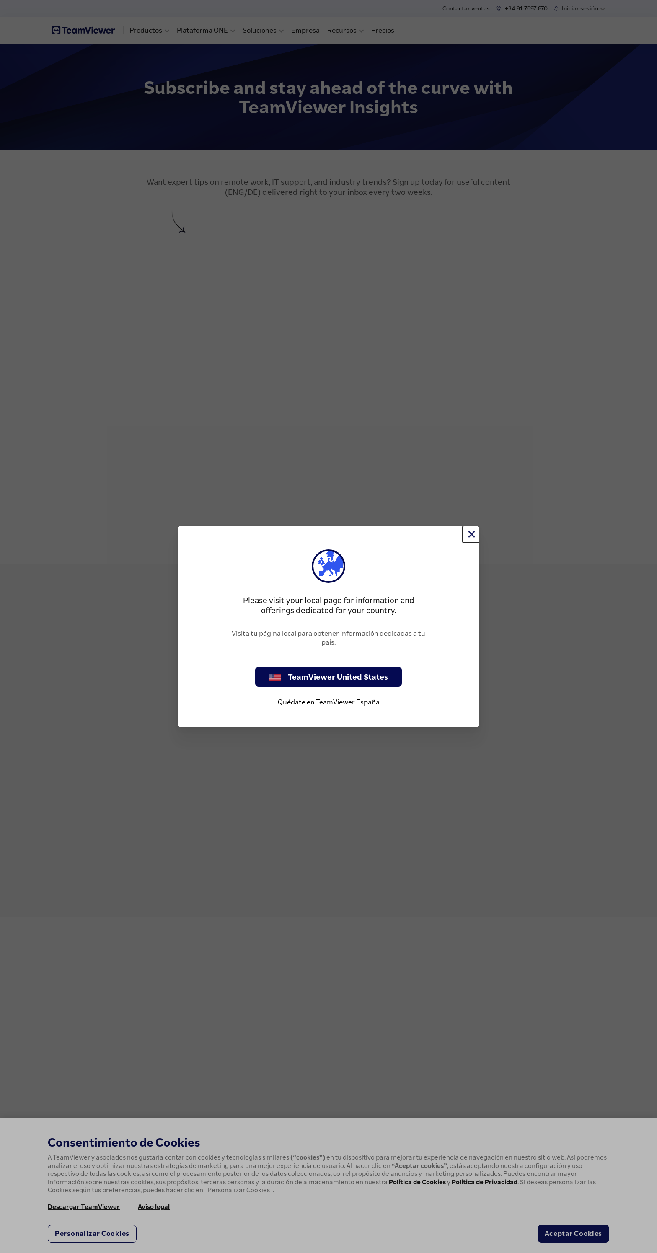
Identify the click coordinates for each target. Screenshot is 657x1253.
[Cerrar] (471, 534)
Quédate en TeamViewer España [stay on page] (329, 702)
